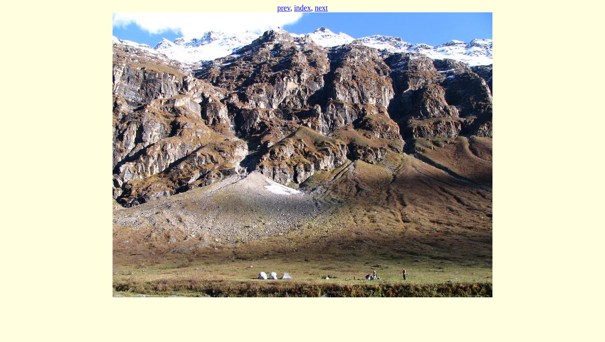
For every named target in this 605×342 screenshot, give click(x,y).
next (321, 8)
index (302, 8)
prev (283, 8)
